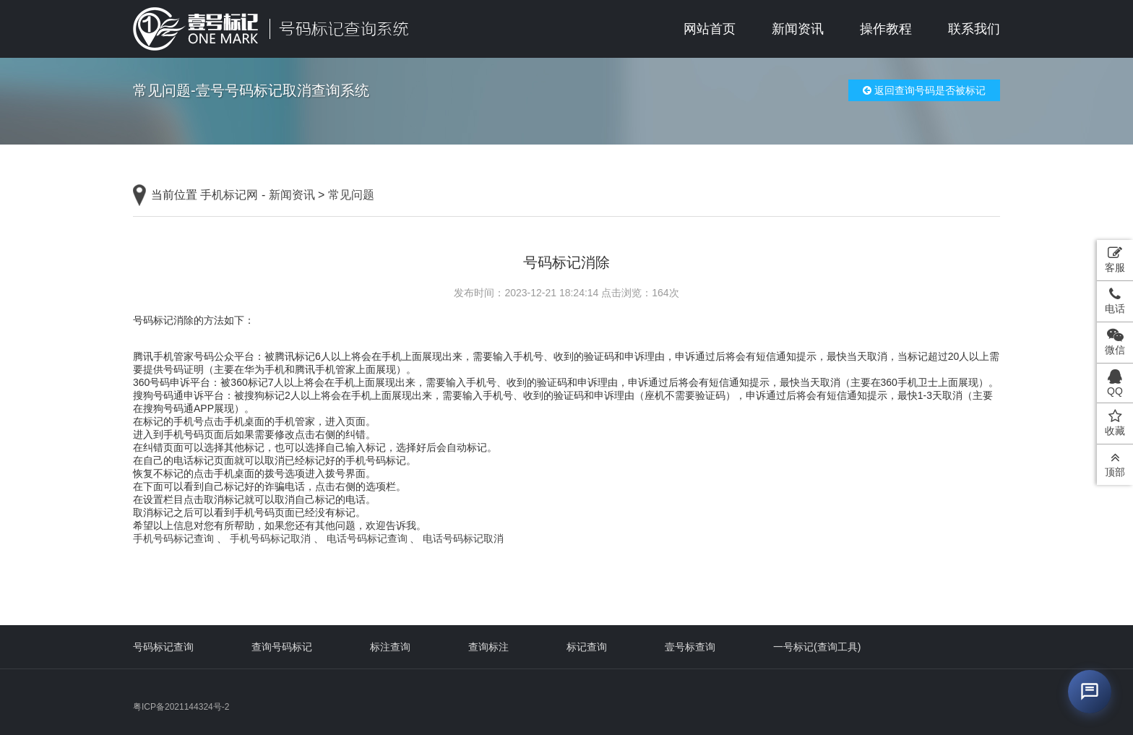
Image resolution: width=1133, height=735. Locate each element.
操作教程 (886, 29)
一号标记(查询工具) (817, 647)
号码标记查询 (163, 647)
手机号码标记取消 (270, 538)
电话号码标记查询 (367, 538)
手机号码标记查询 (173, 538)
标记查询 (586, 647)
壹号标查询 (690, 647)
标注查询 (390, 647)
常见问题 (351, 195)
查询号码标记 (281, 647)
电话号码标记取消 (463, 538)
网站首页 (710, 29)
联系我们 (974, 29)
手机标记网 (229, 195)
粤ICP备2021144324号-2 (181, 707)
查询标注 (488, 647)
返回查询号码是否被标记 (924, 90)
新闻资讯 (798, 29)
